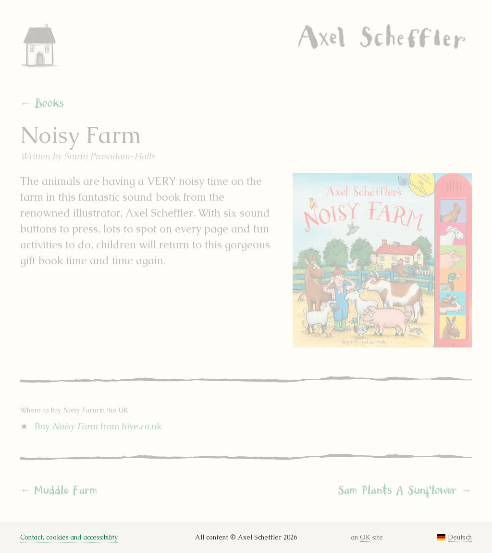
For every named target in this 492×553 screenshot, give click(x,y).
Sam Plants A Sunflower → (405, 490)
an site (367, 537)
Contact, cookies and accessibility (69, 537)
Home (51, 45)
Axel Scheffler (382, 36)
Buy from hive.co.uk (98, 426)
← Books (42, 103)
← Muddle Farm (58, 490)
